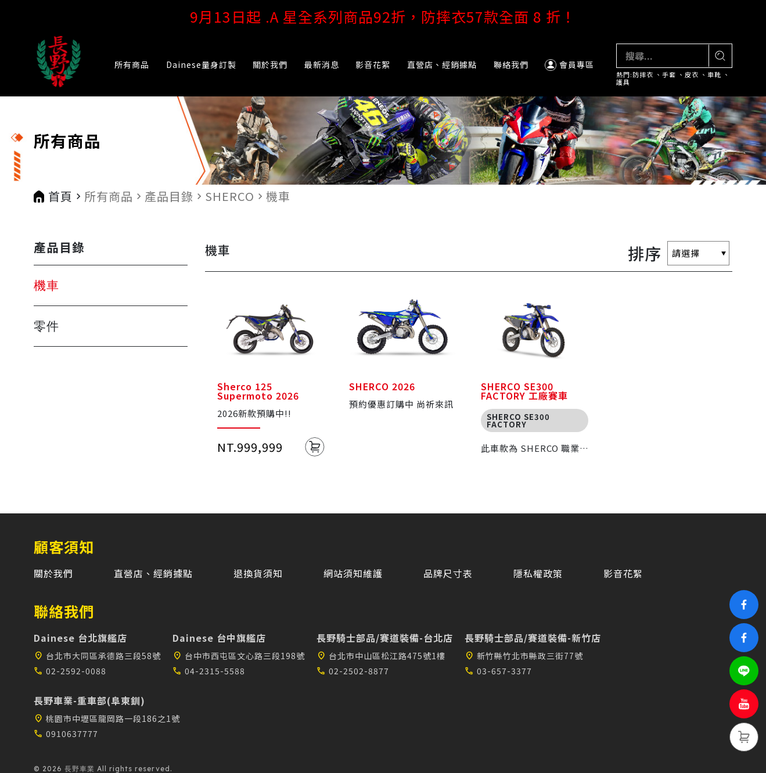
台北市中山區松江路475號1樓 (381, 655)
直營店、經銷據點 (442, 64)
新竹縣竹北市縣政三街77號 (524, 655)
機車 (278, 196)
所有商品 (131, 64)
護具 (623, 82)
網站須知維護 (353, 573)
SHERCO (229, 196)
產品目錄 (169, 196)
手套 (669, 74)
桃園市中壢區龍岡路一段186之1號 (107, 718)
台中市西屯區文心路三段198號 (238, 655)
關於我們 (270, 64)
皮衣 (692, 74)
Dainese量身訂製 (201, 64)
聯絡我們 (511, 64)
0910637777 (66, 733)
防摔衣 (642, 74)
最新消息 (321, 64)
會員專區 (569, 65)
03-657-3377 (498, 670)
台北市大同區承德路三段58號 (97, 655)
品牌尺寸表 (448, 573)
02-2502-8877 (353, 670)
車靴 (714, 74)
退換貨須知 (258, 573)
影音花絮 (372, 64)
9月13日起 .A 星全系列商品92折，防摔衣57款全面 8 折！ (383, 16)
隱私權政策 (538, 573)
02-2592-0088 (70, 670)
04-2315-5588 (208, 670)
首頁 (60, 196)
